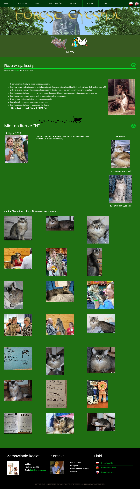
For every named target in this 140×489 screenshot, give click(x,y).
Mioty (37, 3)
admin (17, 70)
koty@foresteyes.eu (38, 470)
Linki (105, 3)
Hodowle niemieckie (108, 468)
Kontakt (90, 3)
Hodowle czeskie (107, 472)
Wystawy (74, 3)
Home (6, 3)
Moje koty (22, 3)
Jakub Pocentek (98, 484)
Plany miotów (55, 3)
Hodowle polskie (107, 463)
